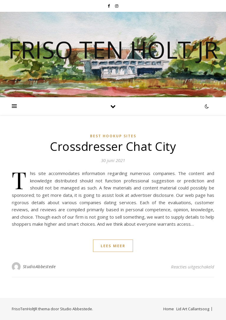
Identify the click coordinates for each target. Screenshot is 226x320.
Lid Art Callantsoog (192, 308)
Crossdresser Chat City (113, 146)
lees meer (113, 245)
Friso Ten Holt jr (113, 49)
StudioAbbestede (39, 266)
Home (168, 308)
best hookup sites (113, 135)
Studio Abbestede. (76, 308)
